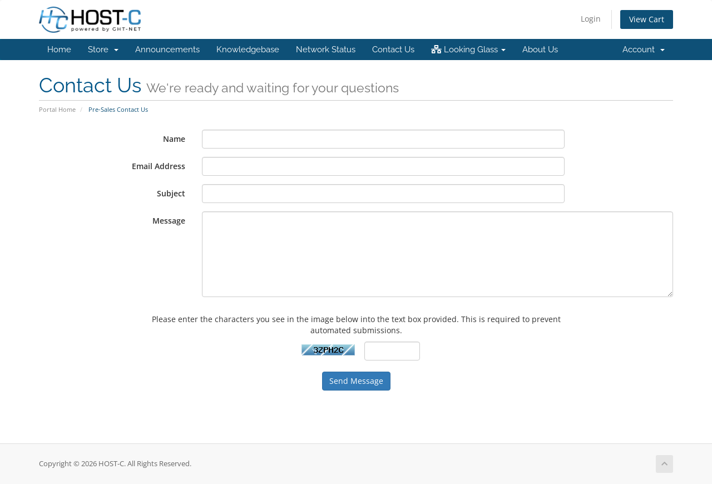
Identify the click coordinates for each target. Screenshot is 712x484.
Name (174, 139)
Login (591, 18)
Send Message (356, 381)
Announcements (167, 50)
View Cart (646, 19)
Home (59, 50)
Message (168, 220)
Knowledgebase (247, 50)
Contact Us (393, 50)
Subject (171, 193)
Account (643, 50)
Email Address (158, 166)
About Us (540, 50)
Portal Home (57, 109)
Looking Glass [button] (468, 50)
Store (103, 50)
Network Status (325, 50)
